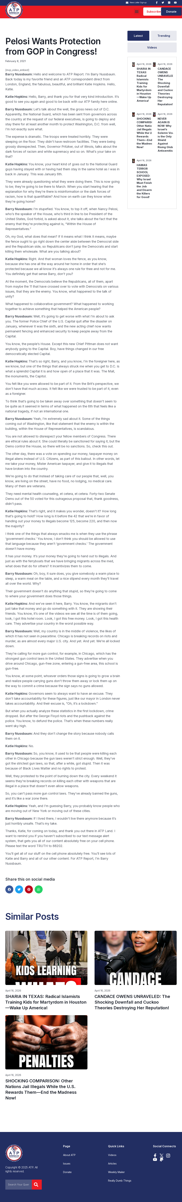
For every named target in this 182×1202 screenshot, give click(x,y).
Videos (112, 1155)
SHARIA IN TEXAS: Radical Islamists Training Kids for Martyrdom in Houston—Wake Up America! (144, 84)
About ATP (69, 1155)
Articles (112, 1163)
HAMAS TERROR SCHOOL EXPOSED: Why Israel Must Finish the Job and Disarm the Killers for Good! (144, 181)
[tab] (138, 36)
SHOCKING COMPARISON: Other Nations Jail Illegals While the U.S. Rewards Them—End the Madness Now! (146, 133)
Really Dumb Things (119, 1180)
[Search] (37, 1185)
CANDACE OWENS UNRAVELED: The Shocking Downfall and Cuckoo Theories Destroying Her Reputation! (166, 86)
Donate (67, 1172)
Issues (66, 1163)
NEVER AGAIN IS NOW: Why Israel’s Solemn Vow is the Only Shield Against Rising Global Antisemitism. (167, 134)
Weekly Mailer (116, 1172)
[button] (137, 12)
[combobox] (18, 1185)
